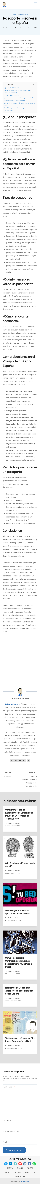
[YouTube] (20, 1164)
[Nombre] (20, 1120)
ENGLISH (20, 1168)
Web (5, 1142)
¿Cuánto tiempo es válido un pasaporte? (18, 98)
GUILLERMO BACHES (20, 1159)
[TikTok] (15, 1164)
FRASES (30, 1168)
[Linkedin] (29, 1164)
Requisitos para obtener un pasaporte (17, 108)
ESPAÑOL (10, 1168)
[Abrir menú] (35, 4)
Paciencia (10, 774)
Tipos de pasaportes (11, 95)
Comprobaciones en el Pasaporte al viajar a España (19, 104)
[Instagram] (25, 1164)
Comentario (9, 1087)
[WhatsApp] (34, 1164)
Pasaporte (24, 14)
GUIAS (7, 1172)
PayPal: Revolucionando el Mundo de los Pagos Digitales (30, 779)
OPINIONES (17, 1172)
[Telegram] (10, 1164)
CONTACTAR (20, 1176)
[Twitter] (6, 1164)
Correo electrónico (12, 1131)
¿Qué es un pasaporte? (12, 88)
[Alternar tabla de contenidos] (32, 84)
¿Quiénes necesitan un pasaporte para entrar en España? (17, 91)
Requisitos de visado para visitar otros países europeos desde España (19, 991)
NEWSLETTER (29, 1172)
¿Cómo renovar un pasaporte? (14, 100)
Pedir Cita (15, 14)
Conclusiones (8, 110)
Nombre (8, 1120)
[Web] (20, 1142)
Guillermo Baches (12, 28)
